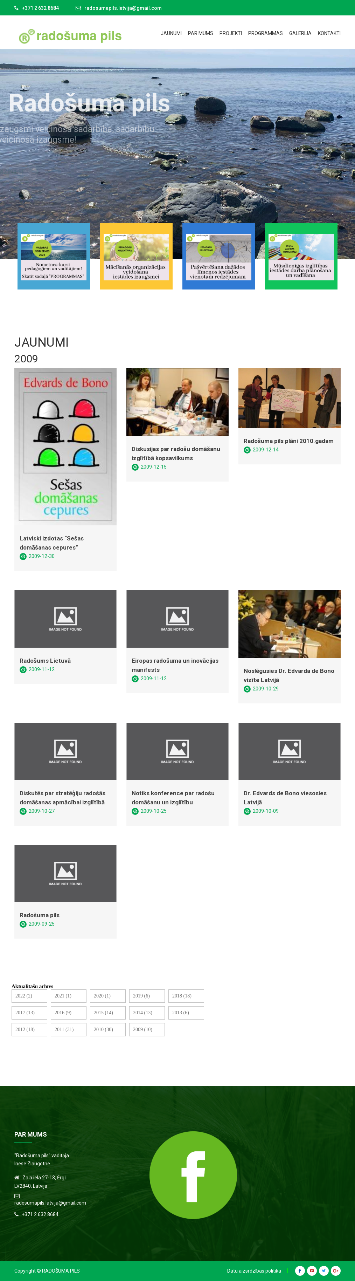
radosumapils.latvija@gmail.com (123, 8)
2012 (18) (25, 1029)
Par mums (200, 33)
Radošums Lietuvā (45, 660)
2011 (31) (64, 1029)
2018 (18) (182, 996)
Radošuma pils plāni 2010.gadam (289, 440)
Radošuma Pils (61, 1271)
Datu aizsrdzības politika (254, 1271)
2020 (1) (102, 996)
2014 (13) (142, 1012)
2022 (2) (23, 996)
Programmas (265, 33)
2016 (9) (63, 1012)
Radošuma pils (40, 915)
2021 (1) (63, 996)
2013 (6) (180, 1012)
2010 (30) (103, 1029)
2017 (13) (25, 1012)
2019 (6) (141, 996)
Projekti (231, 33)
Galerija (300, 33)
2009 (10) (142, 1029)
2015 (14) (103, 1012)
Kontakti (329, 33)
